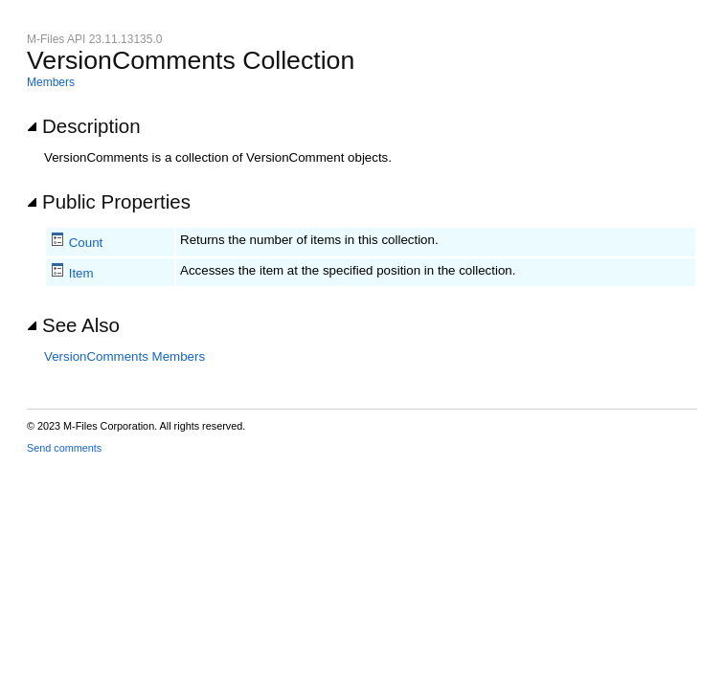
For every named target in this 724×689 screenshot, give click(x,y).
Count (86, 242)
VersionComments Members (124, 356)
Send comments (64, 448)
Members (51, 82)
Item (81, 273)
